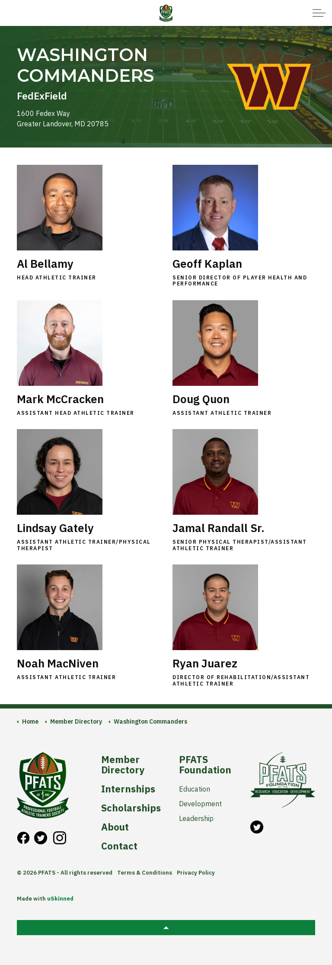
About (115, 827)
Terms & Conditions (144, 872)
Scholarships (130, 808)
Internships (128, 789)
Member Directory (122, 764)
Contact (119, 846)
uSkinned (60, 898)
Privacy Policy (196, 872)
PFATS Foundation (205, 764)
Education (194, 789)
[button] (166, 927)
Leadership (196, 818)
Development (200, 803)
